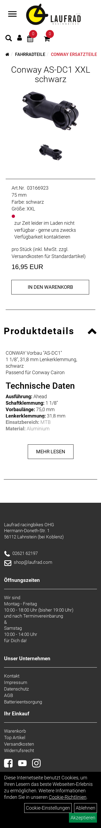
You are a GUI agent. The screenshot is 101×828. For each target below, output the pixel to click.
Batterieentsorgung (23, 702)
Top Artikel (14, 737)
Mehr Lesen (50, 451)
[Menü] (12, 14)
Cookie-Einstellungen (48, 808)
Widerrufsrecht (19, 750)
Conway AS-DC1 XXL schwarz (50, 74)
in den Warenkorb (50, 287)
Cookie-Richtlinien (67, 797)
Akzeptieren (83, 817)
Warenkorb (15, 731)
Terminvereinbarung (43, 616)
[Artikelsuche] (8, 39)
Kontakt (11, 676)
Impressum (15, 682)
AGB (8, 695)
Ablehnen (85, 808)
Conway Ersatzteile (74, 54)
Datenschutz (16, 689)
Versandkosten (19, 744)
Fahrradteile (30, 54)
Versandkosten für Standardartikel (48, 256)
